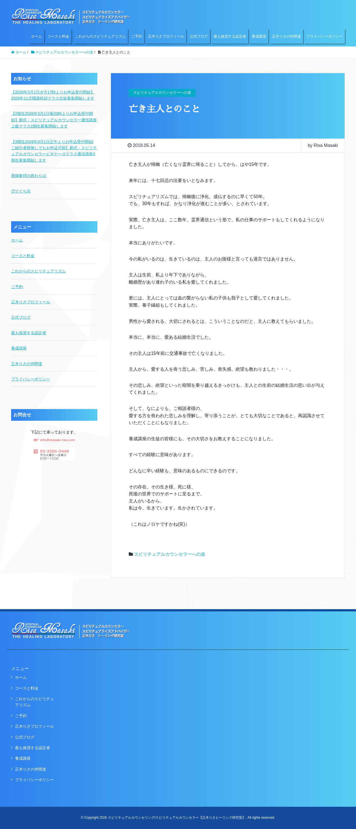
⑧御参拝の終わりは (28, 175)
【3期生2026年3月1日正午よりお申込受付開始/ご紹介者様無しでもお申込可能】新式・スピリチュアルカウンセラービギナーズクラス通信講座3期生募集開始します (54, 151)
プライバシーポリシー (324, 36)
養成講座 (259, 36)
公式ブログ (199, 36)
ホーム (36, 36)
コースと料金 (58, 36)
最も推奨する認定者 (230, 36)
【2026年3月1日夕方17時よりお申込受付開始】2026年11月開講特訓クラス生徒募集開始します (53, 95)
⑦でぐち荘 (21, 191)
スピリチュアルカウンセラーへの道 (169, 554)
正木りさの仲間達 (286, 36)
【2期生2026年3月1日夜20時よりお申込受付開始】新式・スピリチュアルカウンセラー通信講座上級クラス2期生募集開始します (54, 119)
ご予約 (136, 36)
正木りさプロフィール (166, 36)
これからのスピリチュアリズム (100, 36)
